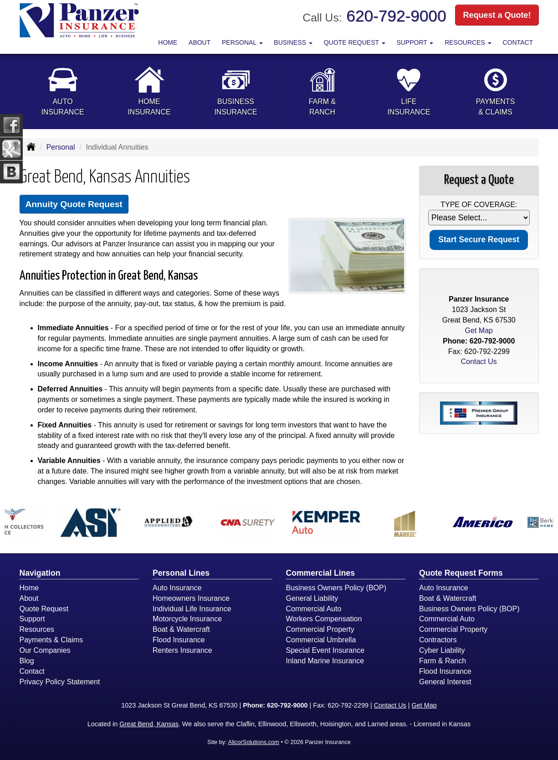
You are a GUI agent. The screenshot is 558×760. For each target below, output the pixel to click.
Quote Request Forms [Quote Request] (461, 573)
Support (32, 619)
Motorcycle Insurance (187, 619)
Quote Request (44, 609)
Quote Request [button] (354, 42)
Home (167, 42)
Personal (60, 147)
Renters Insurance (182, 650)
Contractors (438, 640)
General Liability (312, 598)
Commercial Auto (314, 609)
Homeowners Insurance (191, 598)
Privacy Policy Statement (60, 682)
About (199, 42)
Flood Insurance (179, 640)
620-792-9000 (396, 16)
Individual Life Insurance (192, 609)
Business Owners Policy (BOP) (336, 588)
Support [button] (414, 42)
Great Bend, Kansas (149, 724)
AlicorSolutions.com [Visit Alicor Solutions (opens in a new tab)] (253, 742)
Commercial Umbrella (321, 640)
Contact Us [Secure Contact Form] (479, 361)
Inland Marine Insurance (325, 661)
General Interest (445, 682)
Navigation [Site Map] (40, 573)
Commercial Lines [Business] (320, 573)
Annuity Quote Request (74, 204)
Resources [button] (468, 42)
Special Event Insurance (325, 650)
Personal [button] (242, 42)
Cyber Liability (442, 650)
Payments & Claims (51, 640)
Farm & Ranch (442, 661)
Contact (517, 42)
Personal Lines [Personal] (181, 573)
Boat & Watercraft (181, 629)
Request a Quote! (497, 15)
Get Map (479, 330)
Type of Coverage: (478, 204)
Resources (37, 629)
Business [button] (293, 42)
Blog (27, 661)
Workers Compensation (324, 619)
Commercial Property (320, 629)
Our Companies (45, 650)
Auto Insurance (177, 588)
